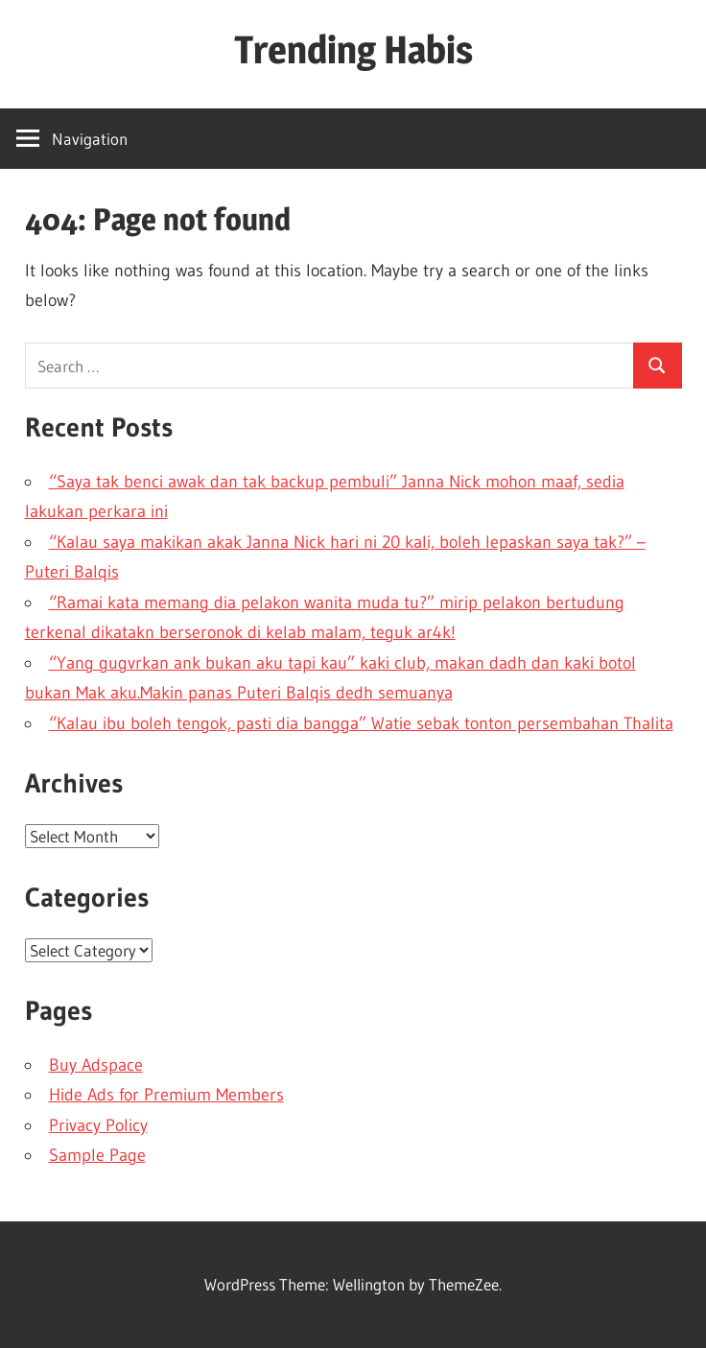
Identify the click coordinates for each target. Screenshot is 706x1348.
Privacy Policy (98, 1125)
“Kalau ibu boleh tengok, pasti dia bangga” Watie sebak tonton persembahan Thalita (361, 723)
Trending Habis (353, 49)
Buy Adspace (96, 1065)
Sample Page (97, 1155)
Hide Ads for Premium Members (166, 1094)
